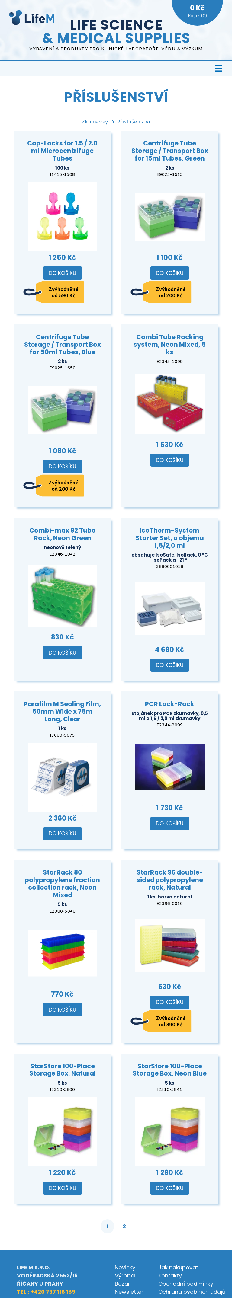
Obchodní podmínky (185, 1283)
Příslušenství (133, 122)
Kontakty (170, 1275)
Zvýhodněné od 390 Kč (171, 1022)
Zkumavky (95, 122)
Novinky (125, 1267)
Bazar (122, 1283)
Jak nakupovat (178, 1267)
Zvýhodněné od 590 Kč (64, 292)
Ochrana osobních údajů (192, 1292)
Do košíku (62, 273)
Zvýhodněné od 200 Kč (171, 292)
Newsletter (129, 1292)
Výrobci (125, 1275)
